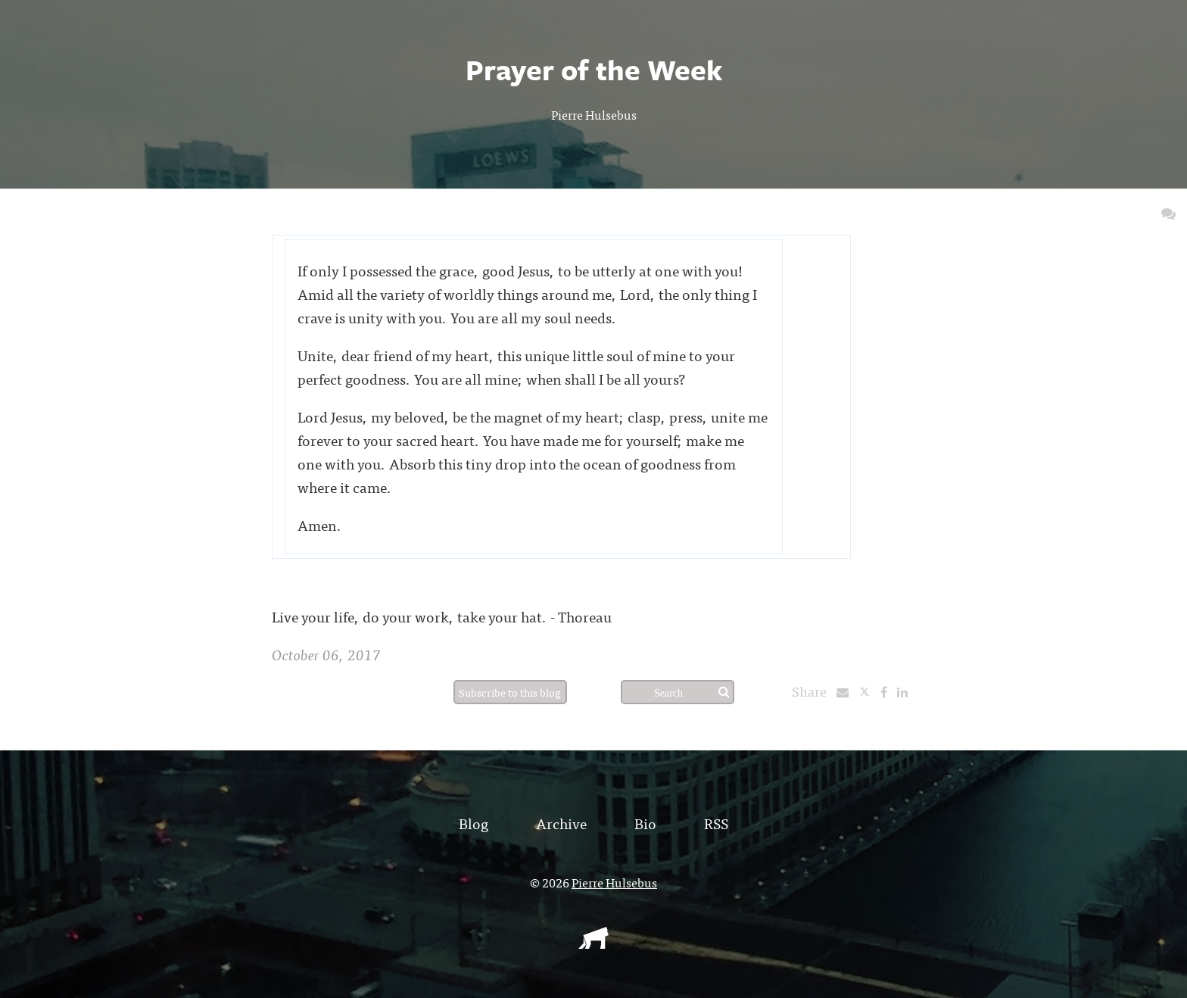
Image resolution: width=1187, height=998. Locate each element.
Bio (645, 822)
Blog (473, 822)
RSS (716, 822)
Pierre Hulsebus (594, 114)
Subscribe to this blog (510, 692)
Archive (561, 822)
